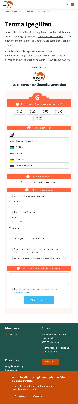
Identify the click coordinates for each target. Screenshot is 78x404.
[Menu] (73, 4)
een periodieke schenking (51, 36)
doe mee (17, 11)
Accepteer (20, 396)
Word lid (50, 361)
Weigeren (38, 396)
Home (7, 11)
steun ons (30, 11)
